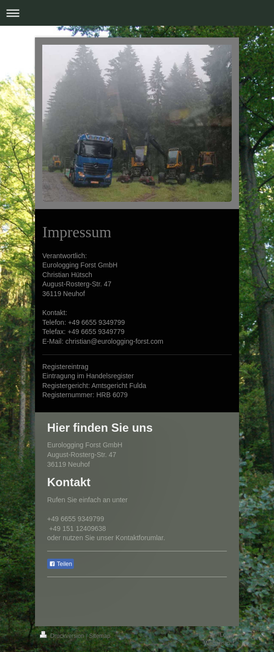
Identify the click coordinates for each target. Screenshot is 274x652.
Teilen (60, 564)
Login (227, 635)
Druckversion (63, 636)
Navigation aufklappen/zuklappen (137, 12)
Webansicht (219, 643)
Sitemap (99, 636)
